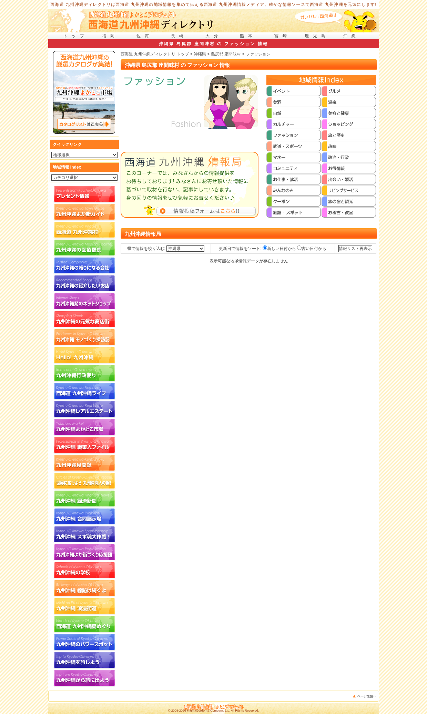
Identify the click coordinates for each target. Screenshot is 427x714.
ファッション (258, 54)
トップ (75, 35)
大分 (213, 35)
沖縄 (351, 35)
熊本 (248, 35)
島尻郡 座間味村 (226, 54)
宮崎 (282, 35)
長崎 (179, 35)
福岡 (110, 35)
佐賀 (144, 35)
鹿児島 (317, 35)
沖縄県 (200, 54)
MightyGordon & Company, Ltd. (208, 710)
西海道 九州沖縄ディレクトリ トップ (155, 54)
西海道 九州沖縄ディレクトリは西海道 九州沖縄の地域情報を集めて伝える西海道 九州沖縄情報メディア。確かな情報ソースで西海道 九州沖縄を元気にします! (213, 4)
